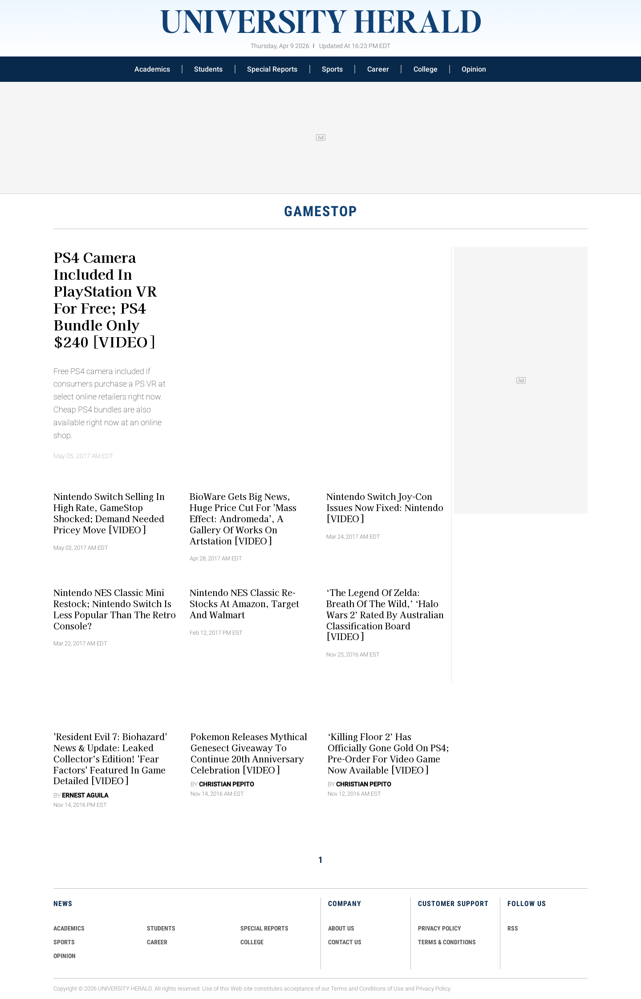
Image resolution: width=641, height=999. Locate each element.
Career (378, 69)
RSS (512, 928)
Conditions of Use (381, 988)
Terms (339, 988)
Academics (152, 69)
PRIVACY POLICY (439, 928)
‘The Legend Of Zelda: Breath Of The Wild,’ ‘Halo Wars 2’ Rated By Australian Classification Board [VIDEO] (385, 614)
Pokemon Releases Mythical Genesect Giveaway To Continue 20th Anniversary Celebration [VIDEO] (249, 753)
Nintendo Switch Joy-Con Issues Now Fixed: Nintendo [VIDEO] (384, 507)
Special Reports (272, 69)
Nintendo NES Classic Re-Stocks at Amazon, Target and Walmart (244, 603)
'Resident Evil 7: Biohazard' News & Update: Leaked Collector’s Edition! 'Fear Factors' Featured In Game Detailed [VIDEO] (110, 758)
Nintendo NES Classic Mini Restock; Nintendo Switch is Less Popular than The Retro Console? (114, 609)
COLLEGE (252, 942)
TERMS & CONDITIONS (447, 942)
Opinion (474, 69)
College (426, 69)
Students (208, 69)
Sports (332, 69)
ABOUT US (341, 928)
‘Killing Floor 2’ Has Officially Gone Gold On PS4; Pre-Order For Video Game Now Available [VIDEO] (388, 753)
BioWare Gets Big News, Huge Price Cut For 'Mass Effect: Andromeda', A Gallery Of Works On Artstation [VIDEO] (243, 518)
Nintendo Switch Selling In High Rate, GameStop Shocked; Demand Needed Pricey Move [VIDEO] (109, 513)
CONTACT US (344, 942)
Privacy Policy (433, 988)
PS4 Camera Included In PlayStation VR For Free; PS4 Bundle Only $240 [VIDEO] (105, 298)
